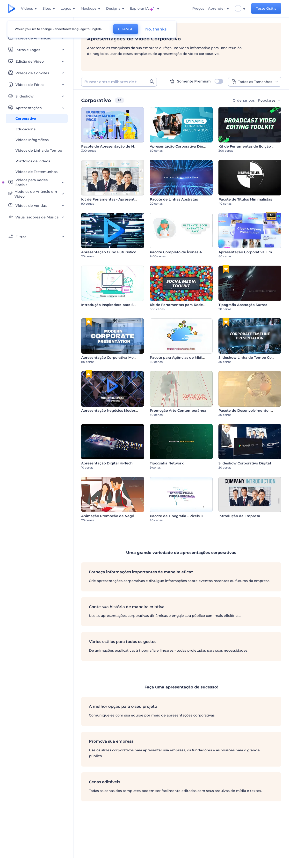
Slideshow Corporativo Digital (244, 463)
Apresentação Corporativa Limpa (247, 252)
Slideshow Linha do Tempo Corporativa (253, 357)
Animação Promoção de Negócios (111, 516)
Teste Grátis (266, 8)
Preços (198, 8)
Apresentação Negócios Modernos (111, 410)
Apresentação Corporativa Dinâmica (182, 146)
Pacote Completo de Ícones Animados (183, 252)
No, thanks (155, 29)
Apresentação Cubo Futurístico (108, 252)
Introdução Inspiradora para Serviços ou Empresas (125, 305)
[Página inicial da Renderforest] (11, 8)
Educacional (25, 129)
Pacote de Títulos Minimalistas (245, 199)
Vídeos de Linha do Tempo (38, 150)
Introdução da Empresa (239, 516)
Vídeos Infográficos (32, 140)
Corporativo (25, 118)
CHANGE (125, 29)
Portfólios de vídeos (32, 161)
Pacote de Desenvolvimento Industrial (252, 410)
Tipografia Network (167, 463)
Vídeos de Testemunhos (36, 172)
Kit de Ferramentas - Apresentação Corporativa (123, 199)
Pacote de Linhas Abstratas (174, 199)
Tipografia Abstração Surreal (243, 305)
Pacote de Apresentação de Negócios (114, 146)
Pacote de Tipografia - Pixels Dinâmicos (184, 516)
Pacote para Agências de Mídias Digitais (185, 357)
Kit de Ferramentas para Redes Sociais (184, 305)
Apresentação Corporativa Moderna (112, 357)
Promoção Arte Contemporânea (178, 410)
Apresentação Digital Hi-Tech (107, 463)
